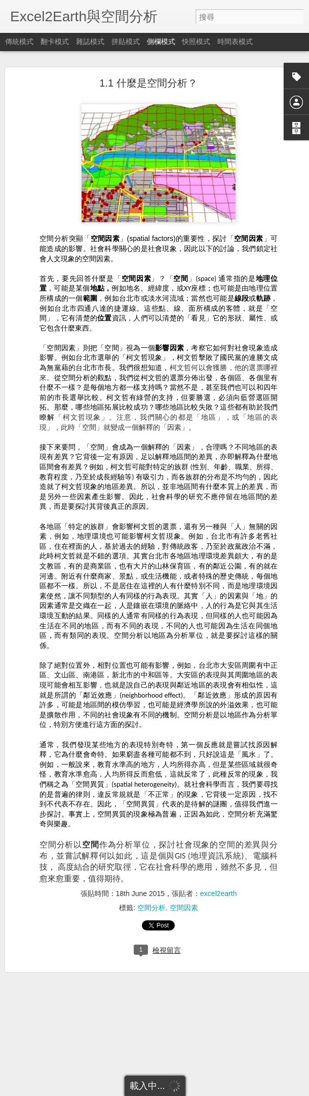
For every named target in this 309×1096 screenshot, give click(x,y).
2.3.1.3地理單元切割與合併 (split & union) (81, 1018)
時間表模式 (235, 41)
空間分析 (151, 878)
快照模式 (196, 41)
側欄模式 (161, 41)
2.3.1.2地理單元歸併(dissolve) (65, 995)
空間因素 (184, 878)
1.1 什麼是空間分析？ (148, 53)
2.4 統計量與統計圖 (51, 1041)
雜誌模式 (90, 41)
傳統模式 (19, 41)
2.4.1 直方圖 (41, 1064)
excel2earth (218, 864)
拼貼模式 (125, 41)
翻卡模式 (55, 41)
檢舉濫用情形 (203, 1089)
